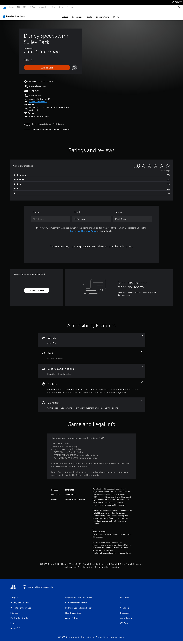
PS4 (24, 7)
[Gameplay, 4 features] (91, 402)
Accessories (43, 7)
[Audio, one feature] (91, 353)
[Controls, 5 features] (91, 385)
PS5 (18, 7)
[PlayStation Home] (5, 7)
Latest (65, 14)
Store (61, 7)
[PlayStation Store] (14, 14)
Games (11, 7)
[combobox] (50, 216)
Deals (89, 14)
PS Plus (32, 7)
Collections (77, 14)
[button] (38, 99)
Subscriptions (102, 14)
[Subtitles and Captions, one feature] (91, 368)
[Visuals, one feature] (91, 337)
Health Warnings (99, 529)
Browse (116, 14)
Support (70, 7)
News (53, 7)
